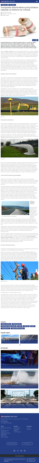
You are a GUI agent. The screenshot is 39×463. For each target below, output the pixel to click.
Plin (1, 429)
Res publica (12, 4)
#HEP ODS (26, 326)
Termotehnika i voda (5, 430)
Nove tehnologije (17, 431)
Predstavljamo (16, 429)
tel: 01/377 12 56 (4, 420)
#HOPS (32, 326)
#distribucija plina (17, 324)
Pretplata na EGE (27, 443)
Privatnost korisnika (19, 456)
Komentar (29, 427)
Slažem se (31, 460)
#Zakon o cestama (6, 324)
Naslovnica (4, 4)
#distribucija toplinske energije (8, 326)
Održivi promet (4, 435)
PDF (34, 40)
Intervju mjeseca (17, 427)
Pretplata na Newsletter (12, 443)
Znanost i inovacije (4, 437)
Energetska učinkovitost (5, 433)
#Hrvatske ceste (5, 328)
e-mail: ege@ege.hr (4, 421)
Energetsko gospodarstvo (6, 427)
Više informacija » (6, 461)
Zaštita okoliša (3, 434)
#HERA (19, 326)
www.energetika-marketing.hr (6, 422)
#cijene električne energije (18, 328)
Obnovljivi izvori (4, 431)
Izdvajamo (16, 430)
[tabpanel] (19, 28)
